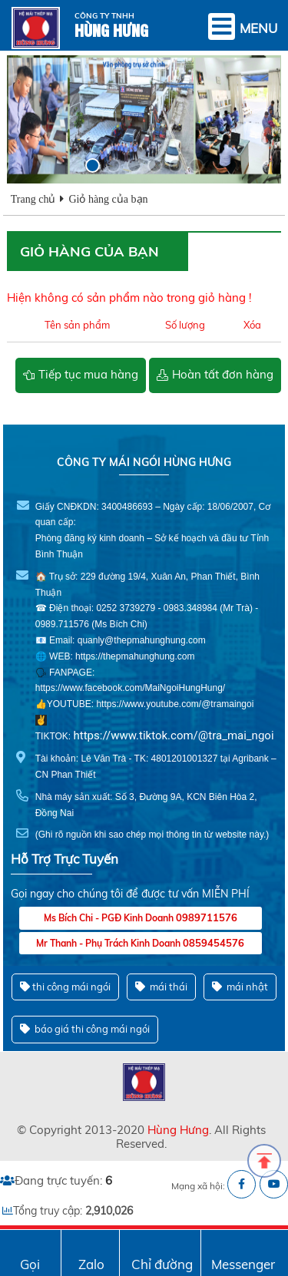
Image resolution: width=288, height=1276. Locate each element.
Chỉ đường (162, 1264)
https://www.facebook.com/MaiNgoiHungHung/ (130, 688)
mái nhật (240, 987)
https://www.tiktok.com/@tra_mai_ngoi (174, 735)
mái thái (161, 987)
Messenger (243, 1264)
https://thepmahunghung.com (134, 656)
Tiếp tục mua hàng (88, 374)
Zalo (91, 1264)
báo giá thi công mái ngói (85, 1029)
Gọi (30, 1264)
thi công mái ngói (65, 987)
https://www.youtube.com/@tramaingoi (174, 704)
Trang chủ (33, 199)
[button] (101, 165)
